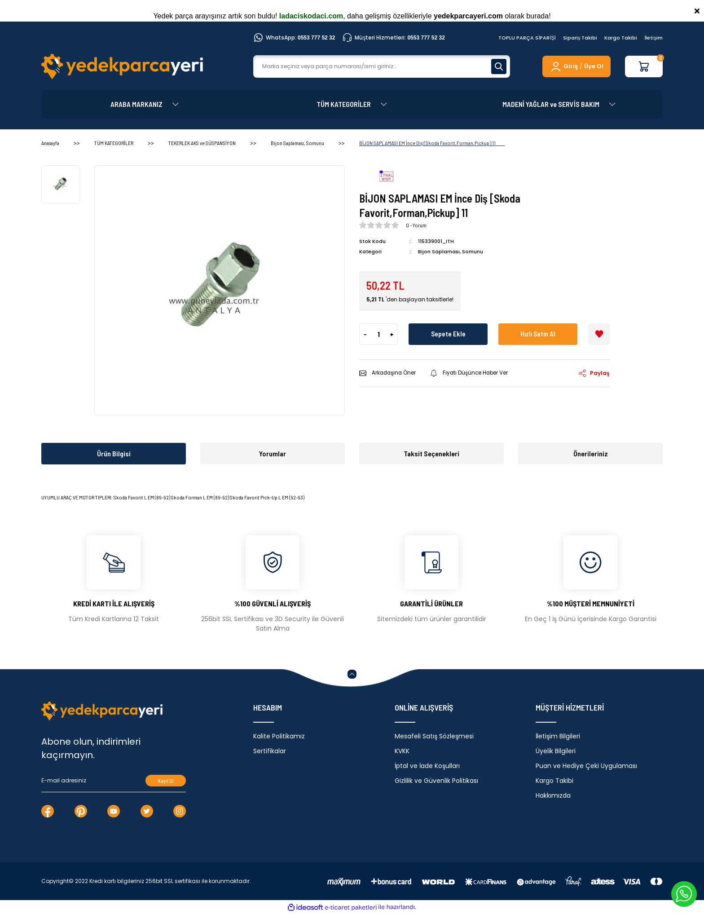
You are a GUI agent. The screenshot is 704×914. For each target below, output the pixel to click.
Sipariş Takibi (580, 37)
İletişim (653, 37)
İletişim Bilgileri (558, 736)
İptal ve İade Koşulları (427, 765)
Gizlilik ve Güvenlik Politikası (436, 780)
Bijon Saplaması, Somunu (450, 251)
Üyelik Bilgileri (556, 750)
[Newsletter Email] (113, 780)
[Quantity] (378, 333)
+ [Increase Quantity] (392, 333)
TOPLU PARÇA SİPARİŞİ (527, 37)
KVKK (402, 750)
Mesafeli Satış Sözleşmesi (434, 736)
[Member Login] (564, 66)
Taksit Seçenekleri (431, 453)
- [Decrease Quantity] (365, 333)
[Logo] (122, 66)
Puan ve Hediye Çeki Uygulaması (586, 765)
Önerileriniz (590, 453)
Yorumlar (272, 453)
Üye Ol (593, 66)
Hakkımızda (553, 795)
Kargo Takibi (620, 37)
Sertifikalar (269, 750)
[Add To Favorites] (599, 333)
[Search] (381, 66)
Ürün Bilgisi (114, 453)
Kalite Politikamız (279, 736)
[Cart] (644, 66)
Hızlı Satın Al (538, 333)
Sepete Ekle (448, 333)
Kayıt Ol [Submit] (166, 781)
